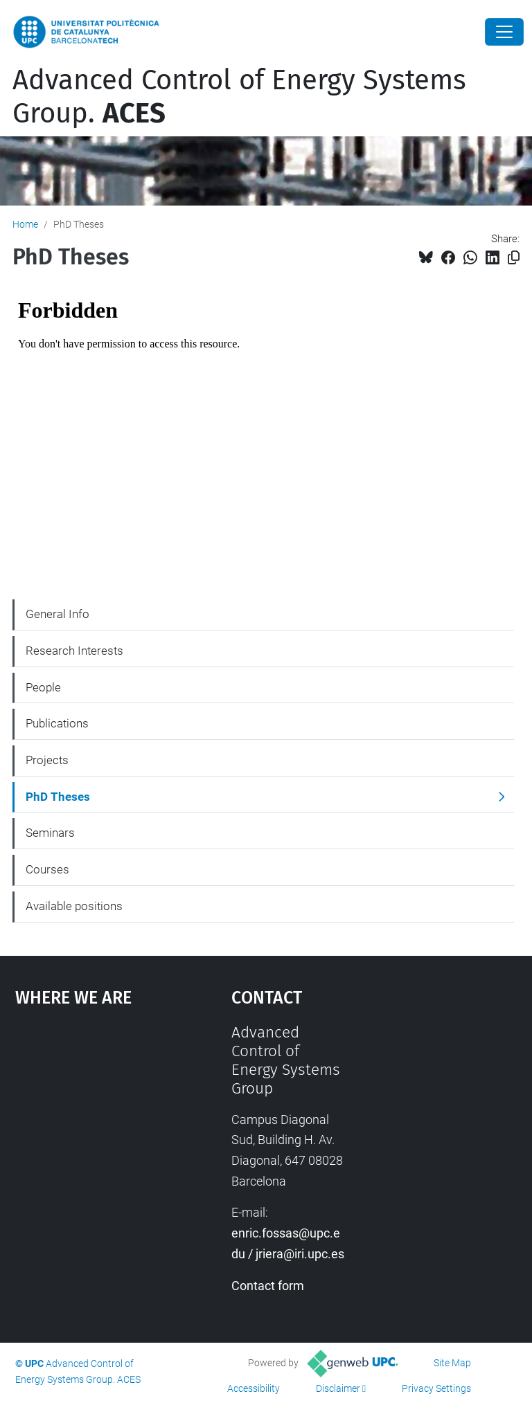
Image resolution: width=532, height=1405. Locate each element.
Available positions (74, 906)
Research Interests (74, 651)
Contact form (267, 1285)
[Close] (504, 32)
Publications (57, 723)
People (43, 687)
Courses (47, 869)
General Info (57, 614)
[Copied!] (514, 258)
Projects (47, 760)
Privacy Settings (436, 1388)
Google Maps (93, 1127)
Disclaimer (338, 1388)
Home (25, 224)
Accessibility (253, 1388)
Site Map (452, 1362)
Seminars (50, 833)
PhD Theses (58, 797)
